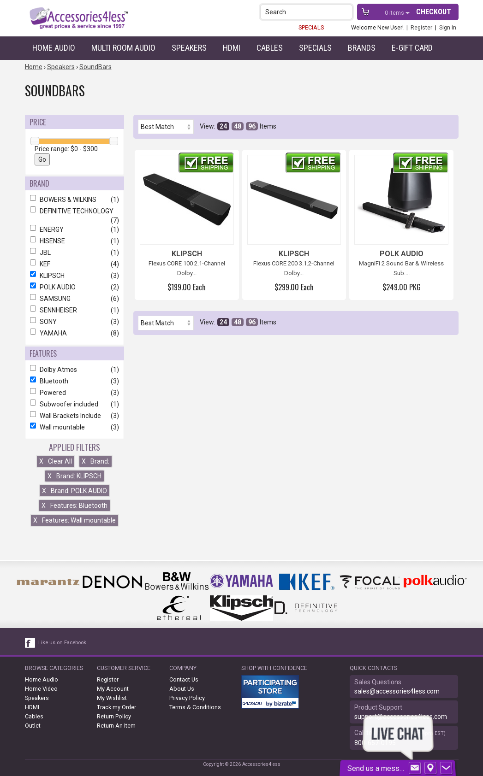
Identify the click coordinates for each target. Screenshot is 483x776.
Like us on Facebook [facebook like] (62, 643)
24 (223, 126)
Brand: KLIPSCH (74, 476)
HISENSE (74, 241)
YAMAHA (74, 333)
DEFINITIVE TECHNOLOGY (74, 211)
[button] (346, 12)
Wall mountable (74, 427)
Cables (269, 48)
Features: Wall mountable (74, 520)
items (395, 12)
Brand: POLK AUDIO (74, 490)
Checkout (433, 11)
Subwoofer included (74, 404)
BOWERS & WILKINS (74, 199)
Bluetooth (74, 381)
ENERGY (74, 229)
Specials (315, 48)
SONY (74, 321)
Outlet (33, 725)
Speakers (189, 48)
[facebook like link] (30, 642)
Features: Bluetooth (74, 505)
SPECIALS (311, 27)
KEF (74, 264)
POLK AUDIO (74, 287)
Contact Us (183, 679)
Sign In (447, 27)
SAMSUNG (74, 298)
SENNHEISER (74, 310)
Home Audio (53, 48)
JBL (74, 252)
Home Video (41, 688)
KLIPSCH (74, 275)
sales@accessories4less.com (397, 691)
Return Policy (114, 716)
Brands (362, 48)
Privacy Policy (187, 697)
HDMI (231, 48)
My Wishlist (112, 697)
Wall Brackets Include (74, 415)
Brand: (95, 461)
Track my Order (116, 707)
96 (252, 126)
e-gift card (412, 48)
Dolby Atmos (74, 369)
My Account (113, 688)
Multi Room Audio (123, 48)
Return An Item (116, 725)
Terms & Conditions (195, 707)
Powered (74, 392)
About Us (181, 688)
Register (421, 27)
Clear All (55, 461)
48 (237, 126)
